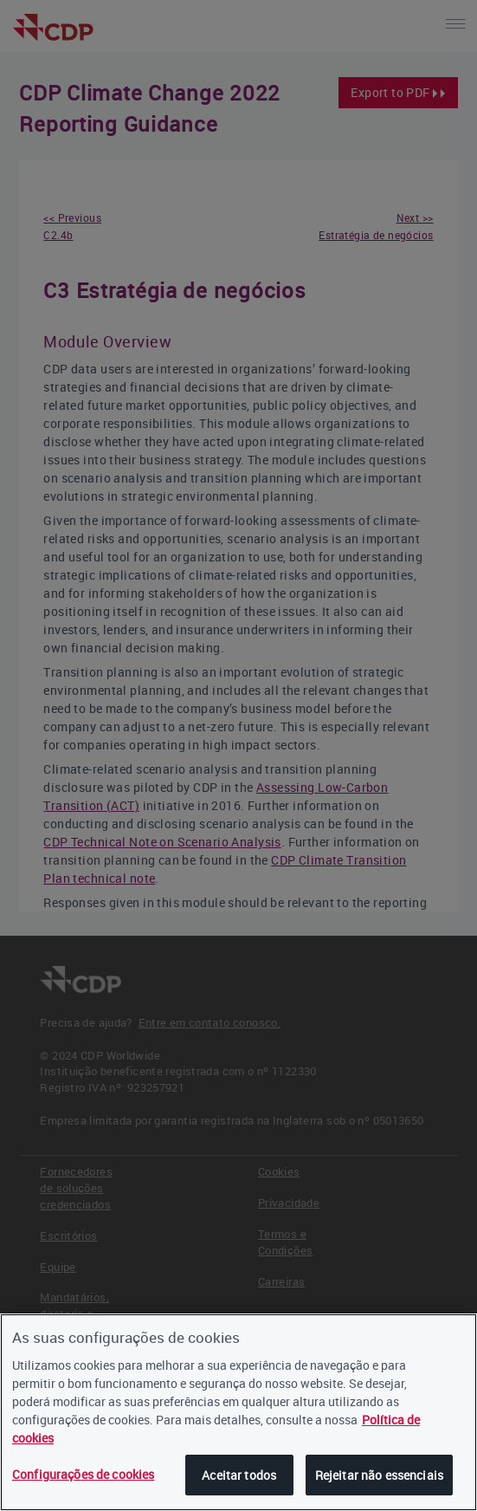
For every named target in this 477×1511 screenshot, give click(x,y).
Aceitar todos (239, 1475)
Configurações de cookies (83, 1474)
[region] (238, 1412)
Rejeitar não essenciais (379, 1475)
